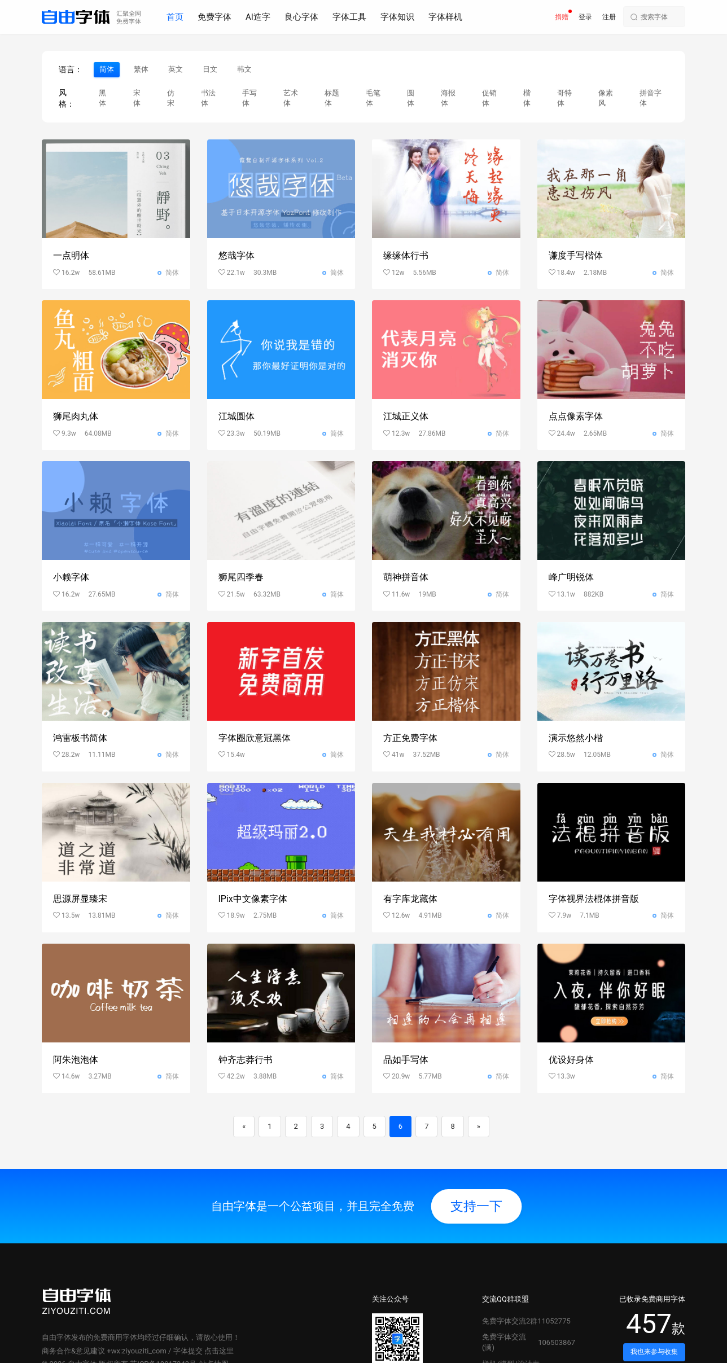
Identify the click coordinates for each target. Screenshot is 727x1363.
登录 (585, 17)
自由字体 (56, 1337)
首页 (175, 17)
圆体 (410, 98)
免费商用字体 (115, 1337)
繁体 (141, 69)
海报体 (448, 98)
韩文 (244, 69)
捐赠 (561, 17)
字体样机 (445, 17)
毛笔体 (373, 98)
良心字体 (301, 17)
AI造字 (258, 17)
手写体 (249, 98)
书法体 (208, 98)
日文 (210, 69)
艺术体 (290, 98)
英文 (175, 69)
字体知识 (397, 17)
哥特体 (564, 98)
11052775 (553, 1321)
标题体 (332, 98)
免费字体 (214, 17)
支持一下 (476, 1206)
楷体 (527, 98)
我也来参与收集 (654, 1352)
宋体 (137, 98)
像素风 (605, 98)
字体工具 (349, 17)
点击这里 (219, 1351)
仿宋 (170, 98)
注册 (609, 17)
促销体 (489, 98)
